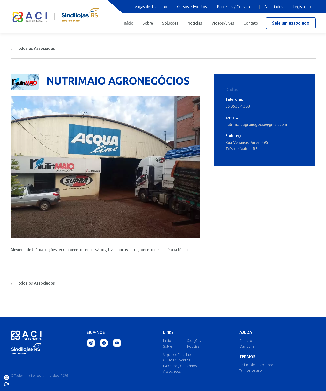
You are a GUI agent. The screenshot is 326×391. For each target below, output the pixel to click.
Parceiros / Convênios (235, 6)
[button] (291, 23)
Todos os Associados (33, 48)
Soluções (170, 23)
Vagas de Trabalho (151, 6)
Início (128, 23)
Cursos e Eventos (192, 6)
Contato (250, 23)
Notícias (195, 23)
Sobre (148, 23)
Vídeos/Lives (222, 23)
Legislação (302, 6)
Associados (273, 6)
